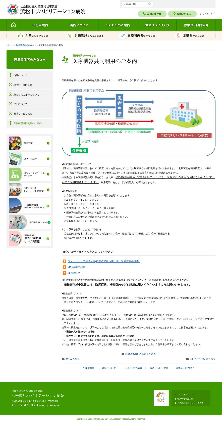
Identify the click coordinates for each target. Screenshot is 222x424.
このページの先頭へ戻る (202, 358)
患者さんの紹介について (26, 94)
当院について (78, 25)
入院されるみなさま (33, 35)
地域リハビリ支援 (156, 25)
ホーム (10, 45)
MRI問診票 (74, 272)
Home (13, 25)
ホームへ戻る (73, 358)
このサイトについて (186, 394)
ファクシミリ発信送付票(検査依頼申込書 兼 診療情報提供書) (104, 261)
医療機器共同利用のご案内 (28, 123)
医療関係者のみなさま (137, 35)
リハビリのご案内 (117, 25)
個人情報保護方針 (185, 399)
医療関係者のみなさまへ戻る (140, 353)
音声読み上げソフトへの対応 (190, 403)
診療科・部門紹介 (195, 25)
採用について (21, 104)
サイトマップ (209, 13)
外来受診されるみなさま (85, 35)
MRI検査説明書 (76, 267)
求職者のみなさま (189, 35)
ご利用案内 (39, 25)
